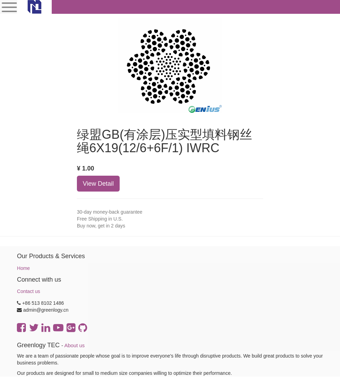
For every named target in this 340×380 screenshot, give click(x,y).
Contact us (28, 291)
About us (74, 345)
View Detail (98, 183)
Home (23, 268)
